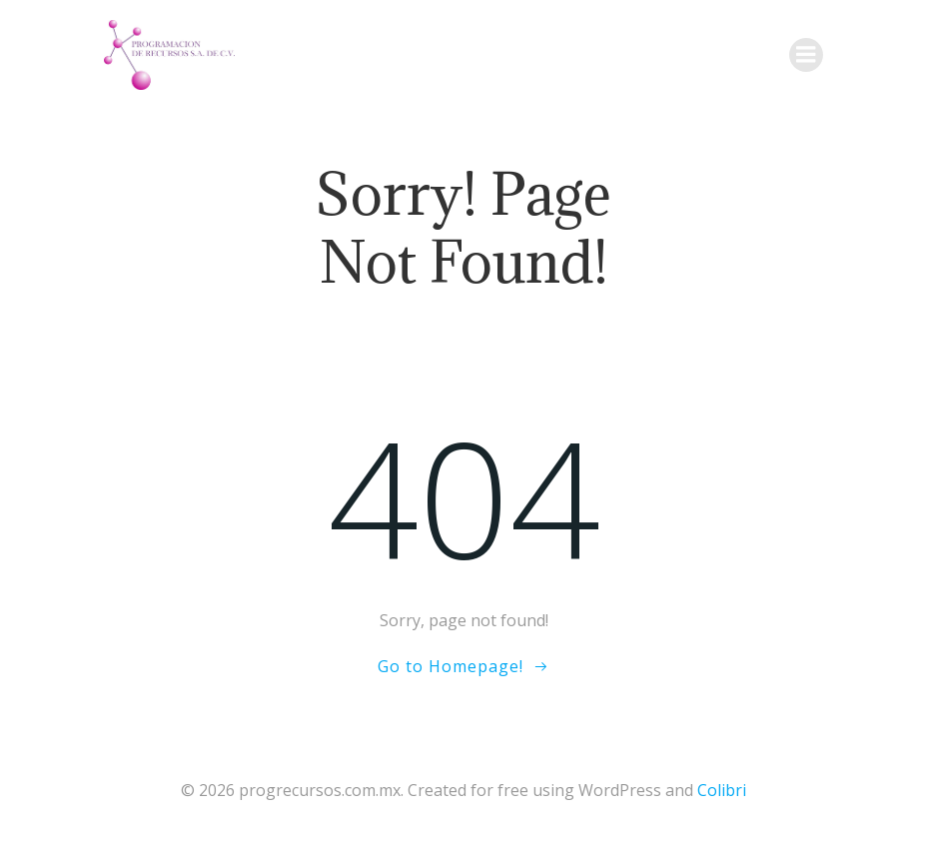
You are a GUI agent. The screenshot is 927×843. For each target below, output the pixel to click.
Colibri (721, 790)
